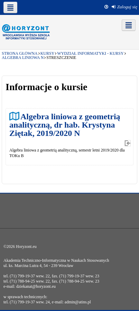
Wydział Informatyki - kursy (90, 53)
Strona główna (20, 53)
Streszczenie (61, 57)
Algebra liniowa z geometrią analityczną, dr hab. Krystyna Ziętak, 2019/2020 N (64, 124)
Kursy (47, 53)
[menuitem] (124, 7)
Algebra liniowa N (23, 57)
